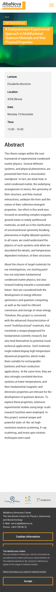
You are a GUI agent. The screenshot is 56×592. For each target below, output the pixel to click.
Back (7, 17)
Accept (28, 581)
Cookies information (28, 536)
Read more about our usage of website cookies (24, 571)
